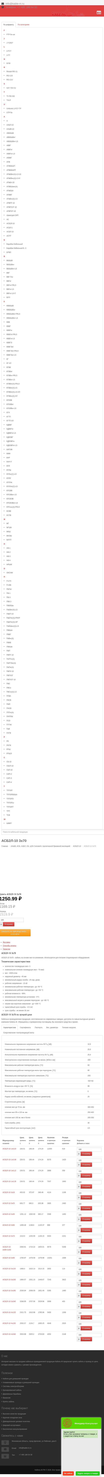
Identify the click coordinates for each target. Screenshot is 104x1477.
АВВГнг (9, 150)
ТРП (8, 811)
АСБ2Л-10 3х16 (9, 1192)
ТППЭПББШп (12, 795)
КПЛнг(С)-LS (12, 474)
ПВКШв (9, 647)
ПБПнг (9, 589)
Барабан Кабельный (15, 244)
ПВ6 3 (9, 602)
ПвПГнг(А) (11, 659)
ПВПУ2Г (10, 675)
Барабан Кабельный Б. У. (16, 248)
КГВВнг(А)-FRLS (13, 384)
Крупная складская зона (12, 1418)
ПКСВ (9, 700)
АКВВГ (9, 158)
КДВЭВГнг (11, 441)
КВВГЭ (9, 343)
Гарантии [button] (6, 949)
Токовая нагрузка (69, 1027)
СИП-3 (9, 778)
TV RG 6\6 (11, 96)
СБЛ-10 (10, 770)
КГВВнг (9, 371)
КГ (8, 359)
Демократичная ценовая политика (16, 1421)
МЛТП (9, 540)
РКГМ (9, 745)
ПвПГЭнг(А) (11, 663)
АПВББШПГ (11, 170)
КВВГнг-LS (11, 339)
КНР (8, 458)
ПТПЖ (9, 725)
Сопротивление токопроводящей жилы (18, 1033)
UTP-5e (9, 113)
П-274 (9, 581)
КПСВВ (9, 491)
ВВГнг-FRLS (11, 285)
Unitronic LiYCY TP (14, 109)
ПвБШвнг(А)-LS (13, 626)
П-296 (9, 585)
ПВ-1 (8, 593)
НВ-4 (8, 560)
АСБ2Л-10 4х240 (9, 1334)
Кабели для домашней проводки (16, 1379)
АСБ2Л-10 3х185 (9, 1291)
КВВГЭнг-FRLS (12, 351)
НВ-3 (8, 556)
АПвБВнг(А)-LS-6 (13, 178)
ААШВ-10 (10, 129)
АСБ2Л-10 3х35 (9, 1214)
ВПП (8, 297)
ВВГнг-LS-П (11, 293)
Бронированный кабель (12, 1390)
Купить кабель (8, 1402)
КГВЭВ (9, 400)
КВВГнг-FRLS (12, 334)
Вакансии (6, 1398)
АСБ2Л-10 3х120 (9, 1269)
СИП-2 (9, 774)
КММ (8, 454)
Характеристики (9, 1027)
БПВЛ (9, 252)
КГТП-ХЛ (10, 421)
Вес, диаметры (52, 1027)
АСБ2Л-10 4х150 (9, 1323)
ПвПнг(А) (10, 667)
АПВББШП (11, 166)
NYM (8, 63)
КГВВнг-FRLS (12, 376)
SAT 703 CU (11, 88)
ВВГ (8, 273)
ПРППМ (10, 717)
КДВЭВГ (10, 437)
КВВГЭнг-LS (11, 355)
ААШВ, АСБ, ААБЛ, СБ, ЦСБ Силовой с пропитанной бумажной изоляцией (40, 846)
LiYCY (9, 51)
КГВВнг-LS (11, 380)
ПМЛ (8, 704)
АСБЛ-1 (10, 228)
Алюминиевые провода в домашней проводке (21, 1383)
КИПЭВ (9, 449)
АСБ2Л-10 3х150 (9, 1280)
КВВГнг (9, 330)
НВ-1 (8, 548)
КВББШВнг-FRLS (13, 314)
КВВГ (9, 326)
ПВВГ (9, 634)
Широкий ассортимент (11, 1425)
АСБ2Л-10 (11, 224)
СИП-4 (9, 782)
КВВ (8, 322)
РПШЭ (9, 754)
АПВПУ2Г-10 (12, 207)
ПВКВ (9, 643)
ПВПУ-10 (10, 671)
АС (8, 219)
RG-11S (10, 76)
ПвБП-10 (10, 614)
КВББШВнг (11, 310)
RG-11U (10, 80)
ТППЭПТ (10, 807)
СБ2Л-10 (10, 766)
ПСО (8, 721)
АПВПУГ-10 (11, 211)
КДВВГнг (10, 429)
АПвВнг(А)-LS (12, 199)
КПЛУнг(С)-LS (12, 486)
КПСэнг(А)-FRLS (13, 507)
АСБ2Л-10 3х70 (9, 1236)
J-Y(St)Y (10, 43)
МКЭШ (9, 536)
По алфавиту (8, 25)
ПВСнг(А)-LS (12, 692)
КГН (8, 413)
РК (8, 741)
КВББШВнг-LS (12, 318)
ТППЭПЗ (10, 799)
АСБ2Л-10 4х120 (9, 1312)
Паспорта (38, 1027)
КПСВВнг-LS (12, 495)
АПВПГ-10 (11, 203)
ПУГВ (9, 733)
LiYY (8, 55)
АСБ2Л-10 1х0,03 (9, 1149)
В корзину (9, 924)
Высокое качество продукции (14, 1414)
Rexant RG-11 (12, 72)
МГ (8, 523)
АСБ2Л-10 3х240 (9, 1301)
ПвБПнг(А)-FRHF (13, 618)
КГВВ (9, 367)
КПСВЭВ (10, 499)
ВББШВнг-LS (12, 269)
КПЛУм (9, 482)
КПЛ (8, 466)
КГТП (9, 417)
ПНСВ (9, 708)
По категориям (23, 25)
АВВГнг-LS (11, 154)
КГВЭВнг (10, 404)
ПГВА (9, 696)
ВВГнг (9, 281)
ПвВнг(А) (10, 638)
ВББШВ (10, 261)
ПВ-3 (8, 597)
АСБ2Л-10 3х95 (9, 1258)
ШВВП (9, 823)
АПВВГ (9, 195)
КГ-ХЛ (9, 363)
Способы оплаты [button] (9, 946)
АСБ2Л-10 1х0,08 (9, 1160)
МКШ (9, 532)
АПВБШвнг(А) (12, 187)
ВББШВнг (10, 265)
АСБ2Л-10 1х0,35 (9, 1181)
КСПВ (9, 515)
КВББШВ (10, 306)
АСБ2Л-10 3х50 (9, 1225)
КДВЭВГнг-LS (12, 445)
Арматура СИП (12, 215)
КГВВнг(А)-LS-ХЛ (13, 392)
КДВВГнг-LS (11, 433)
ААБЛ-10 (10, 125)
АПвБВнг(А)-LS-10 (14, 174)
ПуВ (8, 729)
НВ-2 (8, 552)
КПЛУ (9, 478)
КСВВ (9, 511)
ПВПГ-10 (10, 655)
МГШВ (9, 528)
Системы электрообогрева (13, 1386)
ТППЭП (10, 790)
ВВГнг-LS (10, 289)
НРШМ (9, 565)
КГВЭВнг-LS (11, 408)
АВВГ (9, 145)
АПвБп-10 (10, 182)
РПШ (9, 749)
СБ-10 (9, 762)
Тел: (13, 1455)
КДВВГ (9, 425)
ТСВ (8, 815)
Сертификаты (25, 1027)
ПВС (8, 684)
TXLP (9, 100)
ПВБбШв (10, 606)
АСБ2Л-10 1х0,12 (9, 1171)
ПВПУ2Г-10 (11, 680)
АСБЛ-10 (10, 232)
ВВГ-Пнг (10, 277)
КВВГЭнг (10, 347)
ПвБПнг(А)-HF (12, 622)
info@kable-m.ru (15, 3)
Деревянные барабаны (12, 1394)
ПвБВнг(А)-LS (12, 610)
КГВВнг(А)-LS (12, 388)
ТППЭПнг (10, 803)
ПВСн (9, 688)
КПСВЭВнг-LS (12, 503)
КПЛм (9, 470)
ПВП (8, 651)
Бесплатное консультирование (15, 1429)
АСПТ (9, 236)
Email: (14, 1448)
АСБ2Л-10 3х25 (9, 1203)
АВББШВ (10, 133)
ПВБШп (10, 630)
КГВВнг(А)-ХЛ (12, 396)
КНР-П (9, 462)
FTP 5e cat (11, 35)
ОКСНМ (10, 573)
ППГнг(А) (10, 712)
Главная (4, 846)
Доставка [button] (6, 942)
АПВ (8, 162)
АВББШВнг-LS (12, 141)
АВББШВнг (11, 137)
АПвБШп (10, 191)
